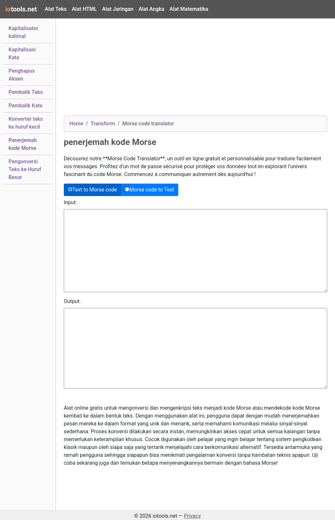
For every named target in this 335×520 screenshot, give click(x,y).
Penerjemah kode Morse (23, 144)
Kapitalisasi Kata (22, 53)
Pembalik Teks (26, 91)
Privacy (192, 516)
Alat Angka (151, 9)
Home (76, 123)
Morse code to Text (149, 190)
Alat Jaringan (117, 9)
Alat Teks (56, 9)
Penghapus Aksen (22, 75)
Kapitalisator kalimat (23, 32)
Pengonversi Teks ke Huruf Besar (25, 169)
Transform (103, 123)
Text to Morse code (92, 190)
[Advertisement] (195, 70)
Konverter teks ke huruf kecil (26, 123)
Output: (72, 301)
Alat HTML (84, 9)
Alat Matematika (188, 9)
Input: (70, 202)
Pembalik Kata (26, 105)
